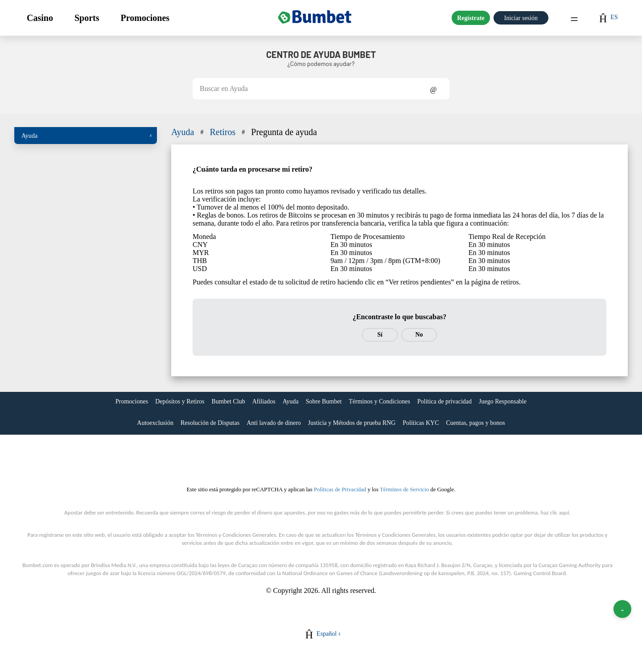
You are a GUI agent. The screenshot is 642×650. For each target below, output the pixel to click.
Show (433, 88)
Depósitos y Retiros (179, 401)
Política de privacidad (444, 401)
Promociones (144, 18)
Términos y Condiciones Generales (236, 534)
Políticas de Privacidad (340, 489)
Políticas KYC (421, 423)
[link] (132, 402)
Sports (86, 18)
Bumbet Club (228, 401)
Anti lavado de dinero (274, 423)
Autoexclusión (155, 423)
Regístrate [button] (471, 17)
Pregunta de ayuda (284, 132)
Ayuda (86, 135)
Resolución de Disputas (210, 423)
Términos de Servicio (404, 489)
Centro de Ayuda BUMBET (321, 54)
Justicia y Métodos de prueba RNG (351, 423)
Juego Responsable (503, 401)
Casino (40, 18)
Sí (380, 334)
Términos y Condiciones (379, 401)
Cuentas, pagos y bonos (475, 423)
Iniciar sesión (521, 17)
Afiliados (264, 401)
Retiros (228, 132)
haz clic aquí (555, 512)
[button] (40, 18)
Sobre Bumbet (324, 401)
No (419, 334)
